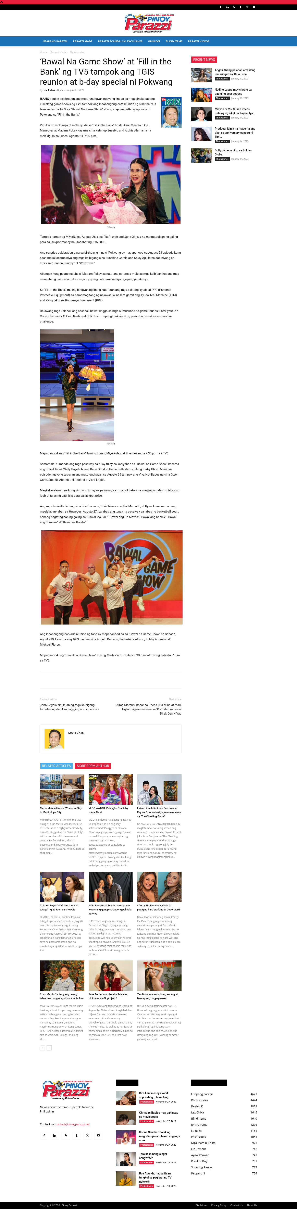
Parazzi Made (82, 41)
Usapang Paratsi (55, 41)
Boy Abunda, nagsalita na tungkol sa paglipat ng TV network (155, 1177)
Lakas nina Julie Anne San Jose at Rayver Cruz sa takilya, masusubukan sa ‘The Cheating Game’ (159, 812)
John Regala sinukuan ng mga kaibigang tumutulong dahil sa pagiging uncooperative (69, 707)
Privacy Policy (218, 1205)
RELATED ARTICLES (56, 766)
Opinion (154, 41)
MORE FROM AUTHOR (93, 766)
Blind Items (174, 41)
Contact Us (236, 1205)
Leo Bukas (49, 89)
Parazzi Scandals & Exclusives (120, 41)
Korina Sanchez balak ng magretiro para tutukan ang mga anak (159, 1136)
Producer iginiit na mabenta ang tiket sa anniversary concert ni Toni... (235, 132)
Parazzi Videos (198, 41)
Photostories (222, 78)
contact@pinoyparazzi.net (72, 1124)
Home (43, 52)
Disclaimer (201, 1205)
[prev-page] (42, 1047)
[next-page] (49, 1047)
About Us (252, 1205)
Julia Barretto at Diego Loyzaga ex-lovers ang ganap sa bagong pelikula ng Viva (110, 909)
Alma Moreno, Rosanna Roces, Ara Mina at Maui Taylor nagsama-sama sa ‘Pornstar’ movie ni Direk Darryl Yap (148, 709)
